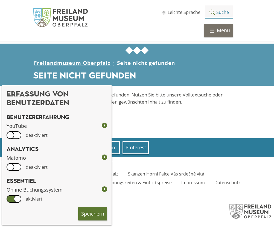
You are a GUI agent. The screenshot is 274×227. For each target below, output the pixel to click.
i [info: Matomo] (104, 157)
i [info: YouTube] (104, 125)
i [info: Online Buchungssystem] (104, 189)
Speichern (92, 213)
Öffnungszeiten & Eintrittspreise (138, 183)
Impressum (193, 183)
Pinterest (136, 147)
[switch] (14, 135)
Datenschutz (227, 183)
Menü (219, 30)
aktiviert (34, 199)
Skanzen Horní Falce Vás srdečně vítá (166, 174)
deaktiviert (37, 135)
